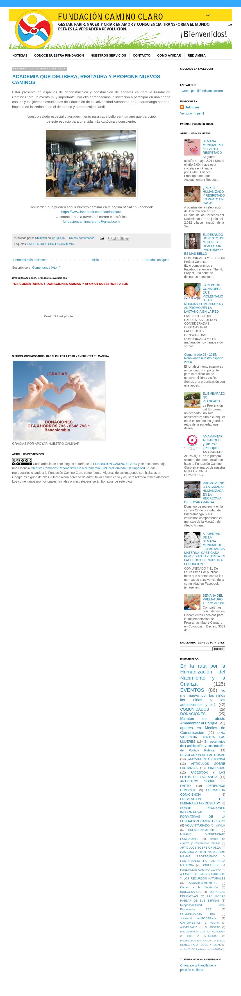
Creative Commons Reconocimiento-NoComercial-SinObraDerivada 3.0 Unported (88, 468)
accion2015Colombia (192, 949)
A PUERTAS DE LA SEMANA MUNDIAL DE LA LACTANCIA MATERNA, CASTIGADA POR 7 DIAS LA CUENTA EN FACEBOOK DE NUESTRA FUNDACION (204, 549)
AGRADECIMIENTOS (203, 883)
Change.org (188, 965)
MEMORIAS (211, 936)
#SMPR (214, 922)
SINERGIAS (216, 768)
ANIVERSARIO (188, 927)
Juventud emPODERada (198, 918)
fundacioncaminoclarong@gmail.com (91, 221)
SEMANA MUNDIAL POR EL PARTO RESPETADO (214, 146)
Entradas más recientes (29, 260)
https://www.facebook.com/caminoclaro (91, 212)
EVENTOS (192, 690)
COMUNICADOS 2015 (197, 914)
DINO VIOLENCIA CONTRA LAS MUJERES (202, 737)
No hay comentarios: (82, 238)
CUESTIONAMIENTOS (203, 830)
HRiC (190, 936)
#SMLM (220, 825)
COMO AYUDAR (169, 55)
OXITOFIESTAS (190, 922)
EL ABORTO (212, 927)
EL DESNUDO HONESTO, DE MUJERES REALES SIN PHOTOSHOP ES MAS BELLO (204, 244)
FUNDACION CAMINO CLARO (115, 464)
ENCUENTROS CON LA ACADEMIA (50, 244)
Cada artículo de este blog (51, 464)
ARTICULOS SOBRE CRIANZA (200, 847)
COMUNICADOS (194, 709)
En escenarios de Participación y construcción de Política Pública (202, 746)
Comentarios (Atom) (46, 267)
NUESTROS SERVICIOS (108, 55)
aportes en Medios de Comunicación (202, 730)
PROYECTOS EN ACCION (195, 940)
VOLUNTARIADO (197, 825)
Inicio (95, 260)
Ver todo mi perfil (192, 113)
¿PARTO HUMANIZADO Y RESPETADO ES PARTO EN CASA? (214, 195)
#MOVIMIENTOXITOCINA (206, 759)
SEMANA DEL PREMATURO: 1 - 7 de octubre (214, 599)
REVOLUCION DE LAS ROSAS (202, 755)
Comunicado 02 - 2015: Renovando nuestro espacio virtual (203, 358)
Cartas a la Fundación (199, 887)
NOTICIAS (19, 55)
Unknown (192, 107)
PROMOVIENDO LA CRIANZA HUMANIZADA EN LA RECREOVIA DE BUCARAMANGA (204, 492)
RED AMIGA (197, 55)
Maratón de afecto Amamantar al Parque (202, 721)
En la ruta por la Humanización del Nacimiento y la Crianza (202, 675)
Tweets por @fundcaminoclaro (201, 91)
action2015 (214, 949)
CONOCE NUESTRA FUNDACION (59, 55)
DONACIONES (193, 714)
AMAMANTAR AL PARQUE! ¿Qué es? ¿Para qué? (213, 442)
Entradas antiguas (156, 260)
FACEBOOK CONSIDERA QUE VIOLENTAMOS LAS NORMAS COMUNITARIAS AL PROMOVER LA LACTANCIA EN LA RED (203, 298)
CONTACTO (141, 55)
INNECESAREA (190, 891)
